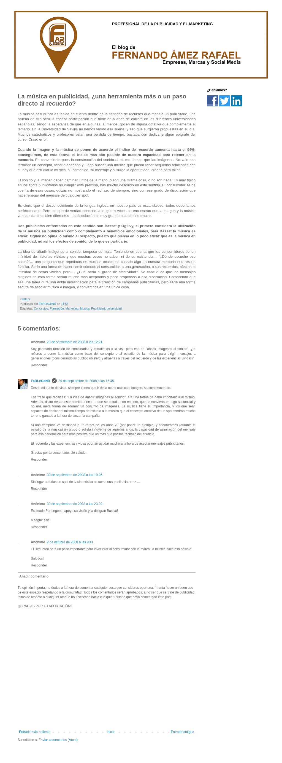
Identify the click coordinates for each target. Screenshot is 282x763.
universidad (114, 308)
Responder (39, 365)
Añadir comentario (33, 576)
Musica (85, 308)
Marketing (72, 308)
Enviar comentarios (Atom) (58, 740)
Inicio (111, 732)
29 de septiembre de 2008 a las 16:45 (86, 381)
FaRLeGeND (40, 381)
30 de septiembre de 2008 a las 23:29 (74, 504)
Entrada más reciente (34, 732)
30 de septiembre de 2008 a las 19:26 (74, 475)
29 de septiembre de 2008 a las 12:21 (74, 342)
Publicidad (98, 308)
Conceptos (41, 308)
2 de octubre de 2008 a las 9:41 (70, 542)
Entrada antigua (182, 732)
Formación (57, 308)
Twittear (25, 299)
